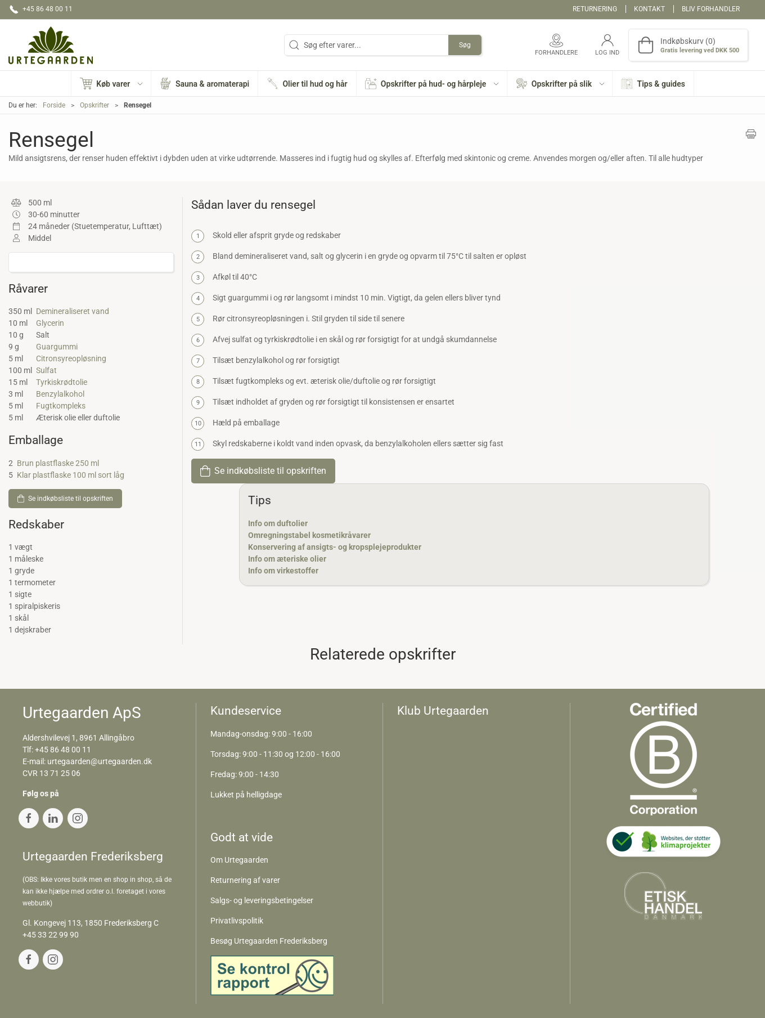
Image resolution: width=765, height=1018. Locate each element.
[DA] (50, 45)
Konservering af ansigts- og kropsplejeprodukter (334, 546)
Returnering (595, 9)
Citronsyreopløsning (71, 358)
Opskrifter (94, 105)
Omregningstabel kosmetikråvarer (309, 535)
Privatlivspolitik (236, 920)
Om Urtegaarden (239, 859)
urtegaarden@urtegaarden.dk (99, 761)
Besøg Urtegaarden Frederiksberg (268, 940)
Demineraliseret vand (72, 311)
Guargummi (57, 346)
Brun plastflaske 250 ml (58, 463)
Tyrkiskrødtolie (61, 382)
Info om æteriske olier (287, 558)
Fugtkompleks (61, 405)
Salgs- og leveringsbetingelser (261, 900)
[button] (111, 83)
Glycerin (50, 323)
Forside (54, 105)
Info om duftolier (278, 523)
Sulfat (46, 370)
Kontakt (649, 9)
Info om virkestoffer (283, 570)
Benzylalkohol (60, 393)
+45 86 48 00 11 (63, 749)
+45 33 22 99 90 (50, 934)
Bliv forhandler (711, 9)
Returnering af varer (245, 880)
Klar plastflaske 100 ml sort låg (70, 474)
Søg (465, 45)
